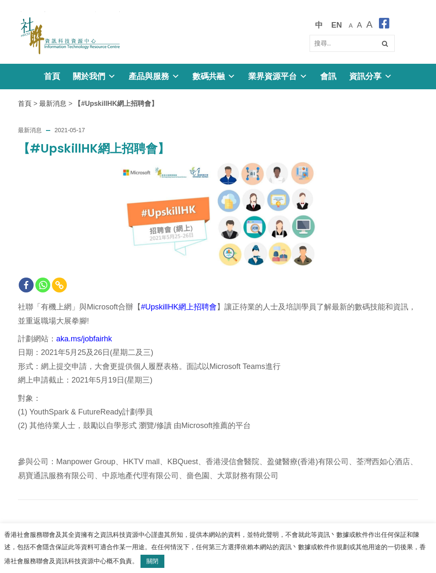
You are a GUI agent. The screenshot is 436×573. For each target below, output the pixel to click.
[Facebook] (26, 285)
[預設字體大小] (351, 25)
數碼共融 (213, 76)
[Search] (352, 43)
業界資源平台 (277, 76)
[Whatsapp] (42, 285)
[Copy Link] (59, 285)
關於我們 (94, 76)
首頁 (52, 76)
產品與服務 (154, 76)
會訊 (328, 76)
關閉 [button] (152, 561)
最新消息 (52, 103)
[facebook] (384, 25)
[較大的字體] (359, 25)
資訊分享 (370, 76)
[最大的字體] (369, 25)
